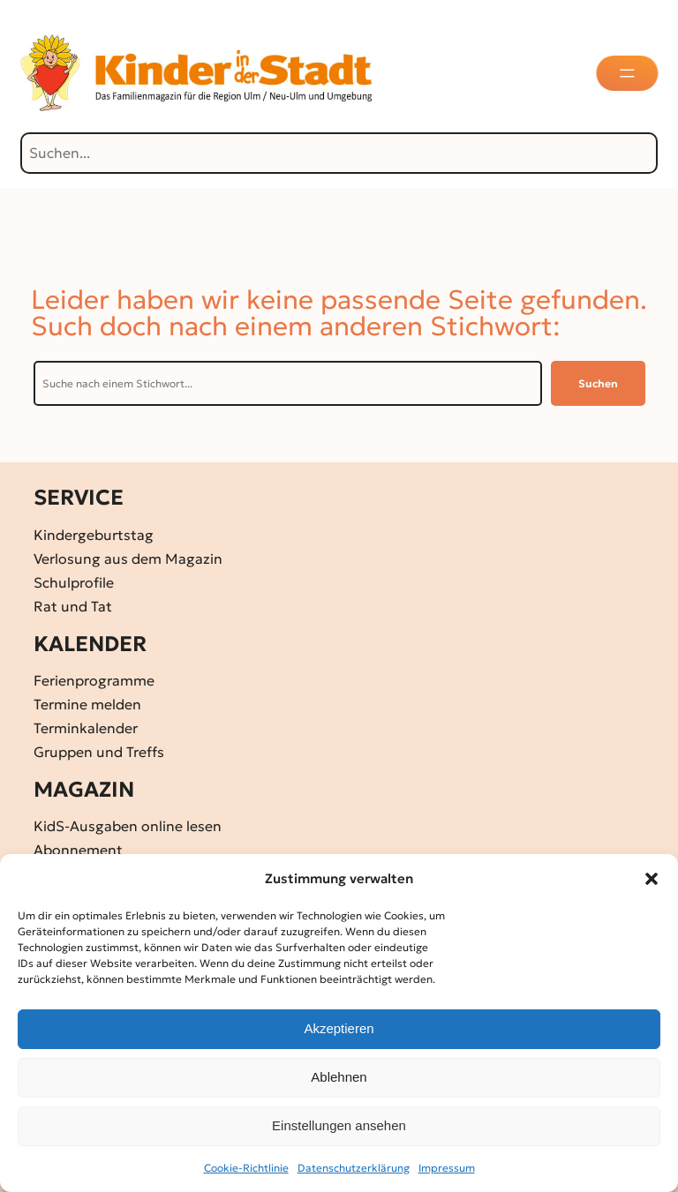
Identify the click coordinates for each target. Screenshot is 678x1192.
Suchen (598, 383)
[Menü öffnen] (628, 73)
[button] (651, 879)
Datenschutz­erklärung (354, 1167)
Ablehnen (338, 1076)
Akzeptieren (338, 1028)
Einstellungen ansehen (339, 1125)
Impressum (446, 1167)
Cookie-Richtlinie (246, 1167)
